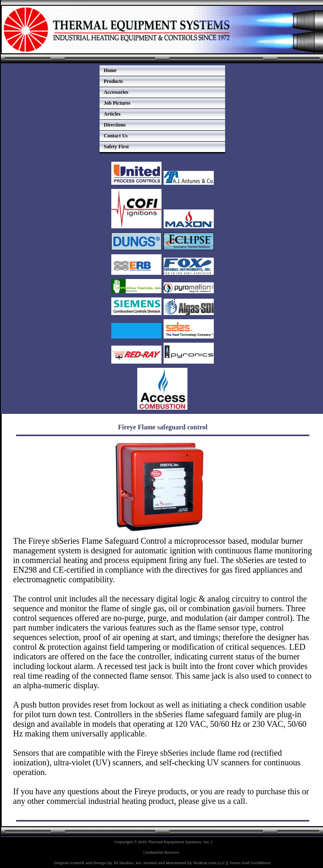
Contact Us (116, 136)
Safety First (116, 147)
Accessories (116, 92)
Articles (112, 114)
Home (110, 70)
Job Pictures (117, 103)
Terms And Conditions (250, 863)
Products (113, 81)
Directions (115, 125)
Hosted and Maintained (165, 863)
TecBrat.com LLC (209, 863)
